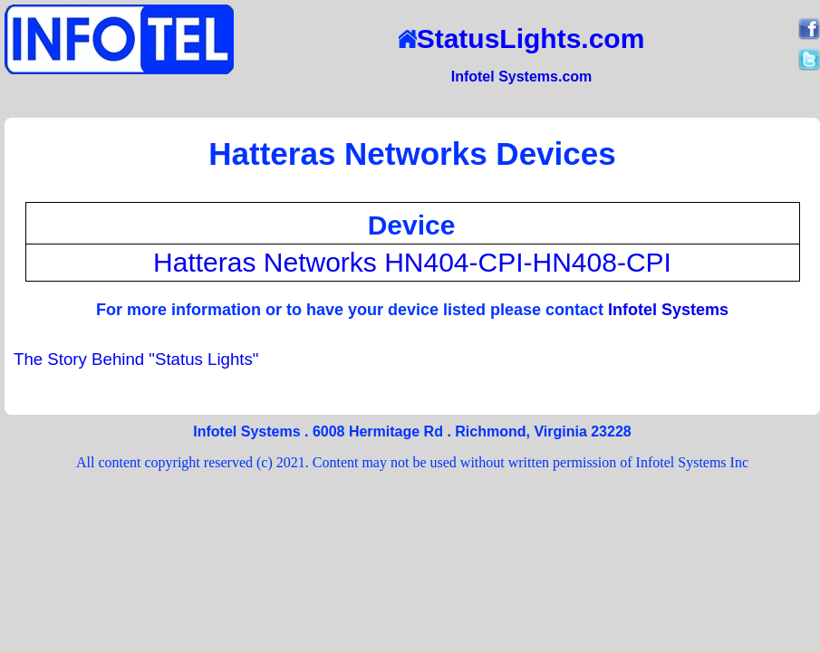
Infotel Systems (668, 310)
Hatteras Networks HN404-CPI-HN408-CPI (412, 262)
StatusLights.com (522, 38)
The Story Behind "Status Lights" (136, 359)
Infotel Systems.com (522, 76)
